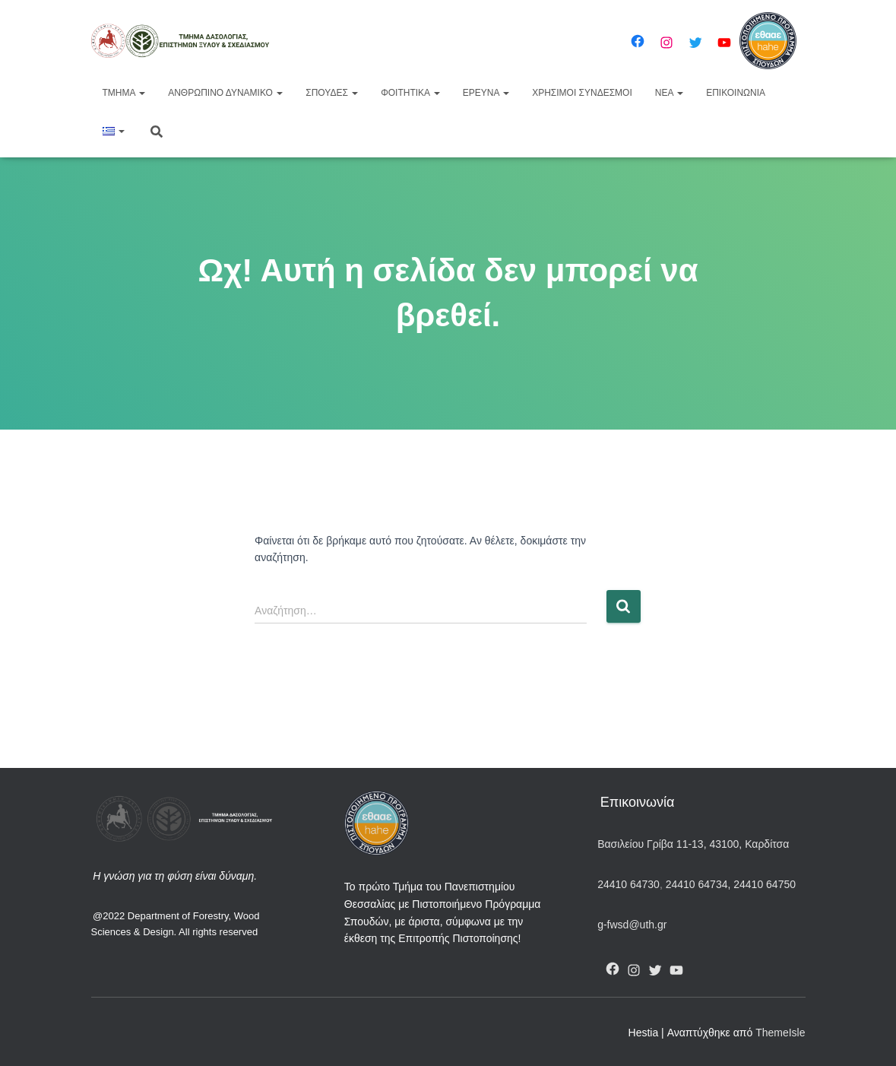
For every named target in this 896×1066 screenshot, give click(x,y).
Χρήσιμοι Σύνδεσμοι (582, 92)
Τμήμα (124, 92)
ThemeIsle (780, 1032)
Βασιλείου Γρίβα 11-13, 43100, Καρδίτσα (693, 844)
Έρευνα (486, 92)
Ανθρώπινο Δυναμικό (225, 92)
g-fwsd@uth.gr (631, 924)
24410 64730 (628, 884)
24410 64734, (698, 884)
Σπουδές (332, 92)
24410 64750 (764, 884)
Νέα (669, 92)
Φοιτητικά (410, 92)
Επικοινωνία (735, 92)
